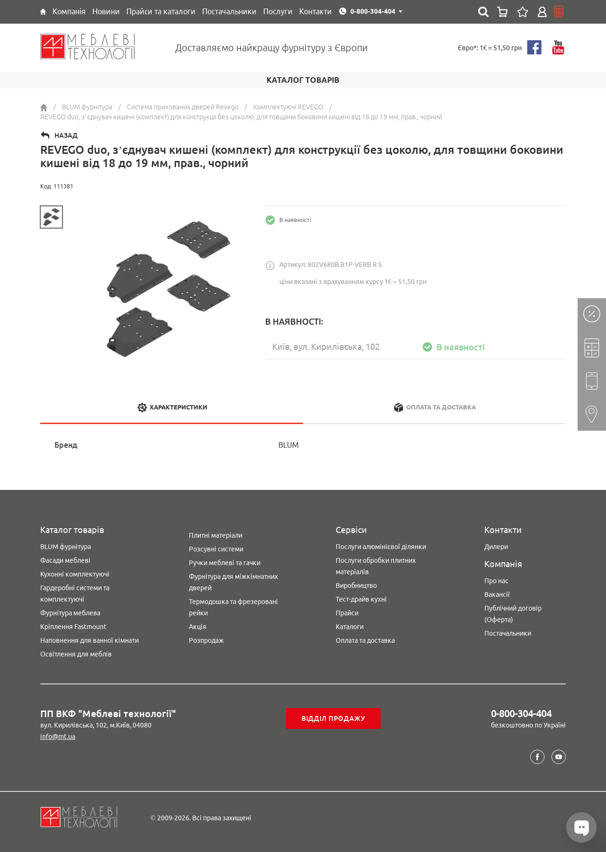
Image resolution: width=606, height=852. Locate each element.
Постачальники (507, 633)
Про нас (496, 581)
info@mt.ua (57, 736)
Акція (197, 626)
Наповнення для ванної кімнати (89, 640)
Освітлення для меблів (76, 654)
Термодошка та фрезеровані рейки (233, 607)
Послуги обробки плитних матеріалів (376, 566)
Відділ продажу (333, 718)
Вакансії (497, 594)
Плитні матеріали (215, 535)
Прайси (347, 613)
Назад (66, 135)
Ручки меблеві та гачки (224, 563)
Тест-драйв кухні (361, 599)
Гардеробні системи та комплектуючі (74, 593)
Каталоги (350, 626)
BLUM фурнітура (65, 546)
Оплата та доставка (365, 640)
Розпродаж (206, 640)
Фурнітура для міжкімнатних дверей (233, 582)
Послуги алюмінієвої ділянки (381, 546)
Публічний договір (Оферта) (513, 613)
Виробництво (356, 585)
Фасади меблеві (65, 560)
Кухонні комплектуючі (74, 574)
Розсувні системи (216, 549)
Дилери (496, 546)
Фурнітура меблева (70, 613)
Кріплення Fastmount (73, 626)
